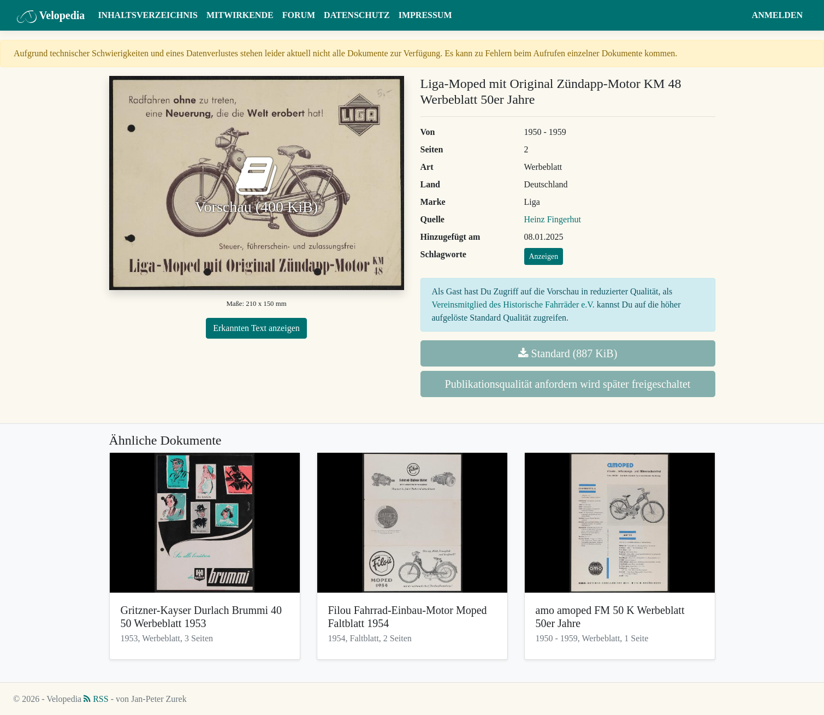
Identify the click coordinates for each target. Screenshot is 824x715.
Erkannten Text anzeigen (256, 328)
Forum (298, 15)
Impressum (425, 15)
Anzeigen (544, 256)
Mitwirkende (240, 15)
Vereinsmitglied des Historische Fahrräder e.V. (513, 304)
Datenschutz (357, 15)
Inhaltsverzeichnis (148, 15)
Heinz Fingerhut (552, 219)
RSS (96, 699)
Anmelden (777, 15)
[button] (737, 15)
